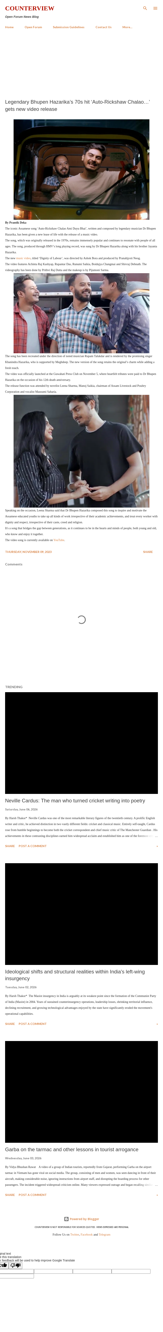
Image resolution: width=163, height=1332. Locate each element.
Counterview (29, 8)
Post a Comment (33, 846)
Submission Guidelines (68, 27)
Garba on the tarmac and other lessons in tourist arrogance (71, 1149)
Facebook (87, 1234)
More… (127, 27)
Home (9, 27)
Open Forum (33, 27)
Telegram (104, 1234)
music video (23, 258)
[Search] (145, 7)
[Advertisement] (81, 64)
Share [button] (148, 552)
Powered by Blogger (81, 1219)
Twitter (74, 1234)
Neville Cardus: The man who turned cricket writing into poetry (75, 800)
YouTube (58, 540)
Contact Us (104, 27)
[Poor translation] (15, 1265)
